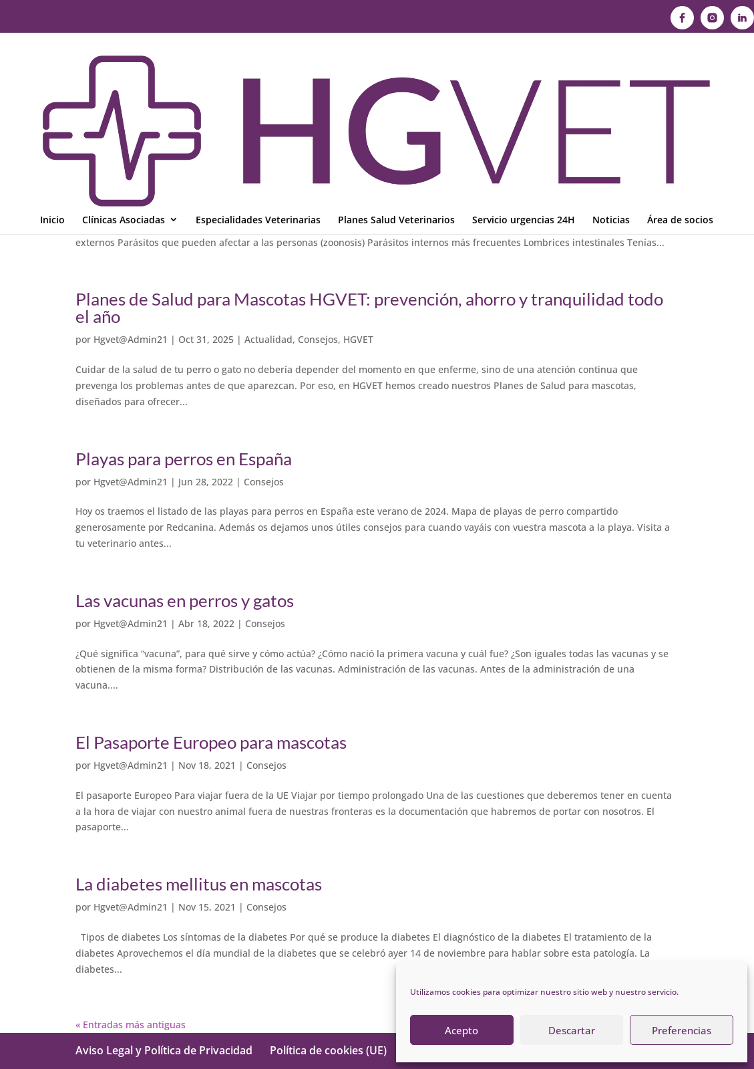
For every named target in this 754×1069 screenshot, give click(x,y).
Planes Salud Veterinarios (396, 78)
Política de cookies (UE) (328, 1050)
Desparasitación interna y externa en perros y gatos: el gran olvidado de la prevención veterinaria (350, 164)
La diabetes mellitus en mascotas (198, 884)
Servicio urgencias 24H (523, 78)
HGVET (298, 196)
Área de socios (680, 78)
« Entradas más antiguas (130, 1024)
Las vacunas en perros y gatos (184, 600)
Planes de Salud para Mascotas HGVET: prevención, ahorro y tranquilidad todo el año (369, 307)
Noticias (611, 78)
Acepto (461, 1030)
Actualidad (268, 339)
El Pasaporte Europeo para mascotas (211, 742)
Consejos (258, 196)
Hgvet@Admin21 (130, 196)
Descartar (571, 1030)
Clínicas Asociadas (123, 78)
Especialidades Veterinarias (258, 78)
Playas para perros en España (183, 458)
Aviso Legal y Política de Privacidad (163, 1050)
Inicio (52, 78)
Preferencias (681, 1030)
